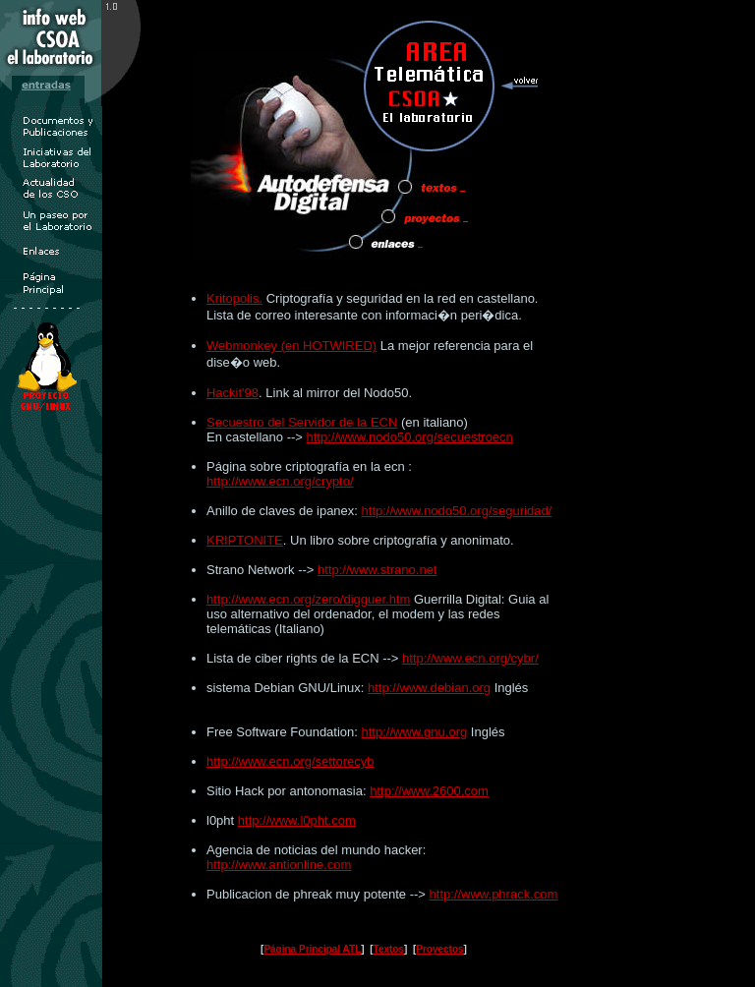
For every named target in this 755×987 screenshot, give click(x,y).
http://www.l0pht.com (297, 820)
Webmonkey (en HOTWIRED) (291, 345)
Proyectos (439, 949)
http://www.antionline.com (278, 864)
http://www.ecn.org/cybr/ (470, 658)
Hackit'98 (232, 392)
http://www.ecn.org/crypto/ (280, 481)
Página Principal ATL (312, 949)
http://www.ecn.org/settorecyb (290, 761)
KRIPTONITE (244, 540)
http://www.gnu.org (415, 732)
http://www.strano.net (377, 569)
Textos (389, 949)
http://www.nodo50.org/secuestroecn (410, 437)
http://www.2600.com (429, 791)
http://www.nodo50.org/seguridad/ (457, 510)
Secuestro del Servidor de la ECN (301, 422)
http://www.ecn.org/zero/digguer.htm (308, 599)
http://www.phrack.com (494, 894)
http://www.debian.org (429, 687)
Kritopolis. (234, 298)
